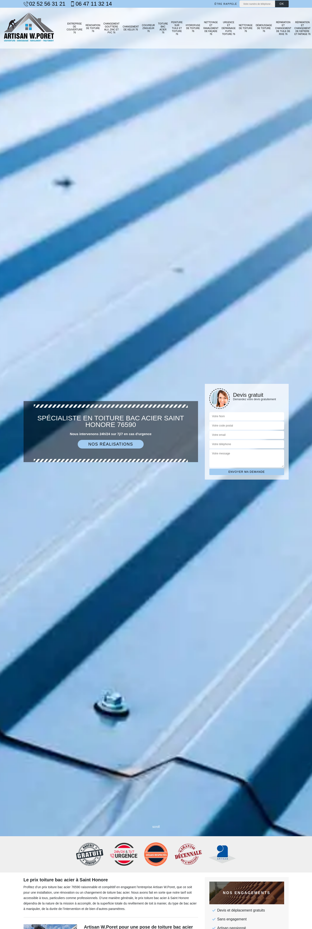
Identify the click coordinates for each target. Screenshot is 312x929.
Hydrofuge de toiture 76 (193, 28)
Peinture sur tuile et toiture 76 (177, 28)
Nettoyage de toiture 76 (246, 28)
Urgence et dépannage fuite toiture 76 (229, 28)
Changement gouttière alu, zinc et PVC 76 (111, 28)
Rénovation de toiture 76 (93, 28)
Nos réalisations (110, 444)
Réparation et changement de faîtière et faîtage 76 (302, 28)
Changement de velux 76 (131, 28)
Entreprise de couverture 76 (74, 28)
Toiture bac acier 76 (163, 28)
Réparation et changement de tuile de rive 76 (283, 28)
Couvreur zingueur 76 (148, 28)
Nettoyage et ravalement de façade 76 (210, 28)
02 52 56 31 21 (44, 4)
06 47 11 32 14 (91, 4)
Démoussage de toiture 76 (264, 28)
